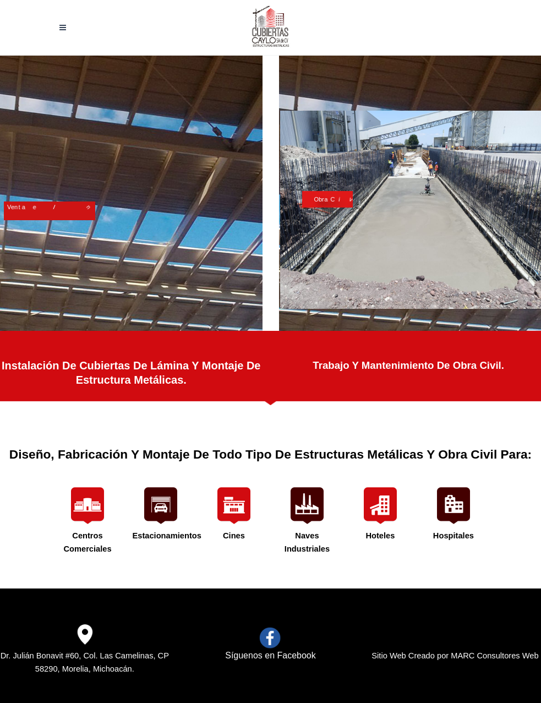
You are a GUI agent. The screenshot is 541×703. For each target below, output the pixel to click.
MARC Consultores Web (494, 655)
